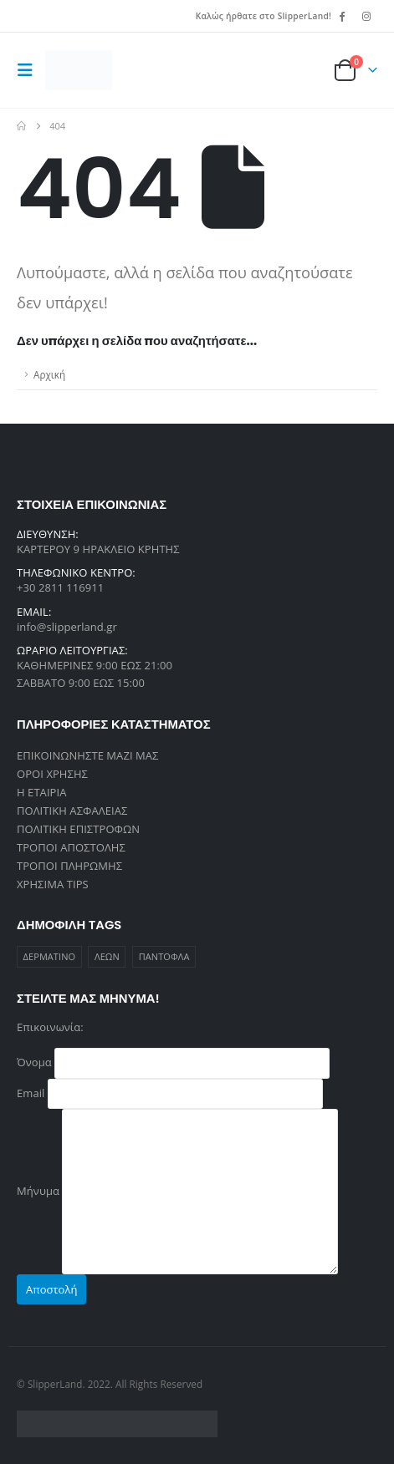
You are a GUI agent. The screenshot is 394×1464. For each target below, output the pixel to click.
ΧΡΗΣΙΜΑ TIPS (53, 884)
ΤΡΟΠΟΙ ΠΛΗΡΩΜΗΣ (69, 865)
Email (170, 1092)
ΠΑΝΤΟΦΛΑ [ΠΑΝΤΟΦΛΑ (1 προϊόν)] (164, 956)
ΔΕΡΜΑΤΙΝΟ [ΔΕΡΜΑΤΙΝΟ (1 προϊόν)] (49, 956)
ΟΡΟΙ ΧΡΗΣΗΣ (52, 773)
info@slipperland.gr (67, 626)
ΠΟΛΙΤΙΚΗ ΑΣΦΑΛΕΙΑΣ (72, 810)
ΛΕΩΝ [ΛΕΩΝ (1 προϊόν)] (107, 956)
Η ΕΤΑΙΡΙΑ (41, 792)
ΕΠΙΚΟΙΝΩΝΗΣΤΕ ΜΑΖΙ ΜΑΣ (88, 755)
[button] (29, 70)
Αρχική (49, 374)
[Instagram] (366, 16)
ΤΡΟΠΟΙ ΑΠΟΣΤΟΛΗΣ (71, 847)
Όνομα (173, 1062)
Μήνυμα (177, 1189)
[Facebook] (342, 16)
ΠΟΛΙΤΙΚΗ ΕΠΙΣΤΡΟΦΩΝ (78, 828)
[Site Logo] (78, 70)
